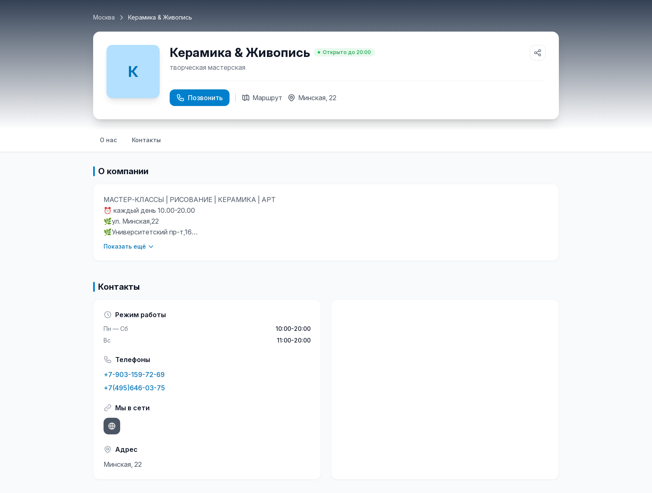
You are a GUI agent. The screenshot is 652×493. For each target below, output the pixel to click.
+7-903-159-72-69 (134, 374)
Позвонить (199, 98)
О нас (108, 139)
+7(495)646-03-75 (134, 388)
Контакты (146, 139)
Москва (104, 17)
